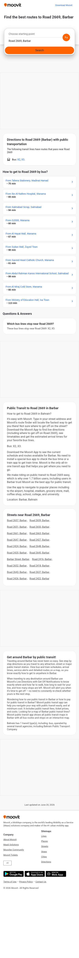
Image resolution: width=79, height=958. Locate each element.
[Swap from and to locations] (66, 37)
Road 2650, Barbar (39, 527)
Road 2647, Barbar (17, 539)
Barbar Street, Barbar (18, 559)
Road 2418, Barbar (39, 565)
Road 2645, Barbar (39, 552)
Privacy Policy (26, 881)
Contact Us (40, 881)
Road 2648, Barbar (39, 546)
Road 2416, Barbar (42, 559)
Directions (46, 862)
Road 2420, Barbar (17, 552)
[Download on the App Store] (34, 874)
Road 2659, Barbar (39, 520)
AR (7, 863)
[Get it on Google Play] (13, 874)
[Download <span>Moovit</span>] (64, 5)
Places (44, 841)
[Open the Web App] (55, 874)
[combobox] (39, 34)
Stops (44, 851)
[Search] (39, 50)
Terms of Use (9, 881)
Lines (43, 836)
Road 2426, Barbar (17, 578)
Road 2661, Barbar (17, 533)
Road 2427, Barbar (39, 539)
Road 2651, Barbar (17, 527)
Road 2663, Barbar (39, 533)
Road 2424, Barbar (17, 546)
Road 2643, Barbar (17, 572)
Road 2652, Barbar (17, 565)
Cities (44, 856)
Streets (44, 846)
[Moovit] (12, 5)
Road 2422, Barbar (39, 578)
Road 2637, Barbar (39, 572)
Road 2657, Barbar (17, 520)
